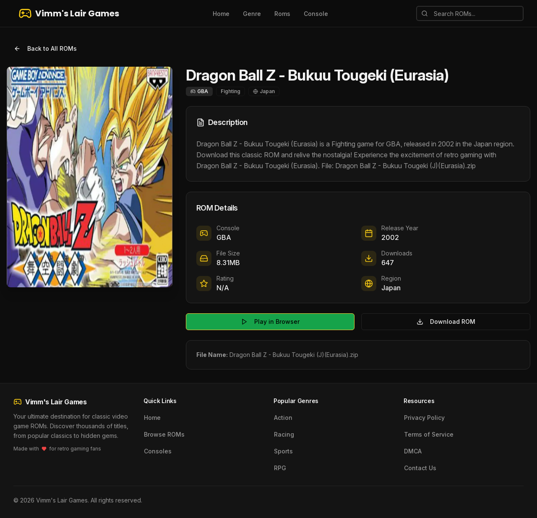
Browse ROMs (164, 434)
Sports (283, 451)
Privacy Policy (424, 417)
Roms (282, 13)
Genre (252, 13)
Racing (284, 434)
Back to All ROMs (45, 48)
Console (316, 13)
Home (221, 13)
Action (283, 417)
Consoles (158, 451)
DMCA (413, 451)
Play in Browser (270, 321)
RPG (280, 467)
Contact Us (420, 467)
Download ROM (446, 321)
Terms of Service (429, 434)
